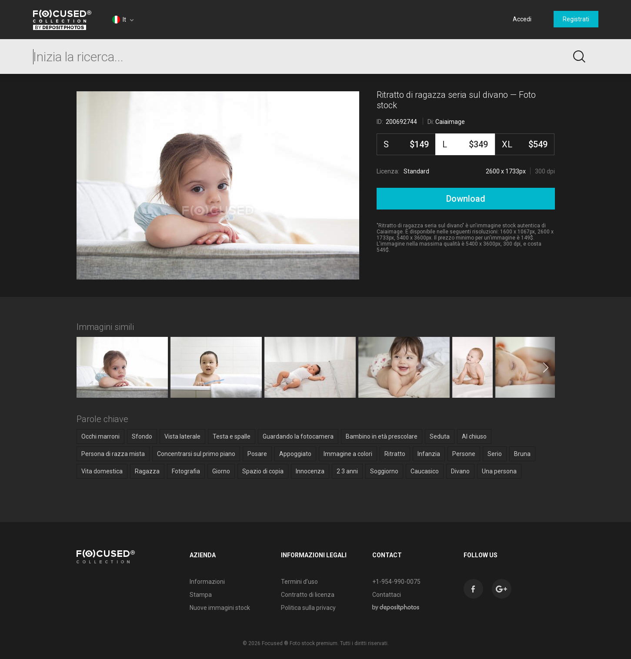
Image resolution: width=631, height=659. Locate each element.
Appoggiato (295, 453)
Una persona (499, 471)
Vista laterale (182, 436)
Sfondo (142, 436)
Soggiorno (384, 471)
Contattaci (386, 594)
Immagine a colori (348, 453)
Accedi (522, 19)
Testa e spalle (231, 436)
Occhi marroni (100, 436)
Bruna (522, 453)
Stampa (201, 594)
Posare (257, 453)
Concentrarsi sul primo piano (196, 453)
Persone (463, 453)
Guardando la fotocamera (298, 436)
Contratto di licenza (307, 594)
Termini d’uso (299, 581)
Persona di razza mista (113, 453)
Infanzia (428, 453)
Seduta (440, 436)
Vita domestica (102, 471)
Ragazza (147, 471)
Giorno (221, 471)
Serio (494, 453)
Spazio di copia (263, 471)
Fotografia (186, 471)
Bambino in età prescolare (381, 436)
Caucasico (425, 471)
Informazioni (207, 581)
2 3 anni (347, 471)
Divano (460, 471)
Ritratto (394, 453)
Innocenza (310, 471)
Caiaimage (450, 121)
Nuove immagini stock (220, 607)
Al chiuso (474, 436)
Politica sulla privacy (308, 607)
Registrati (576, 19)
